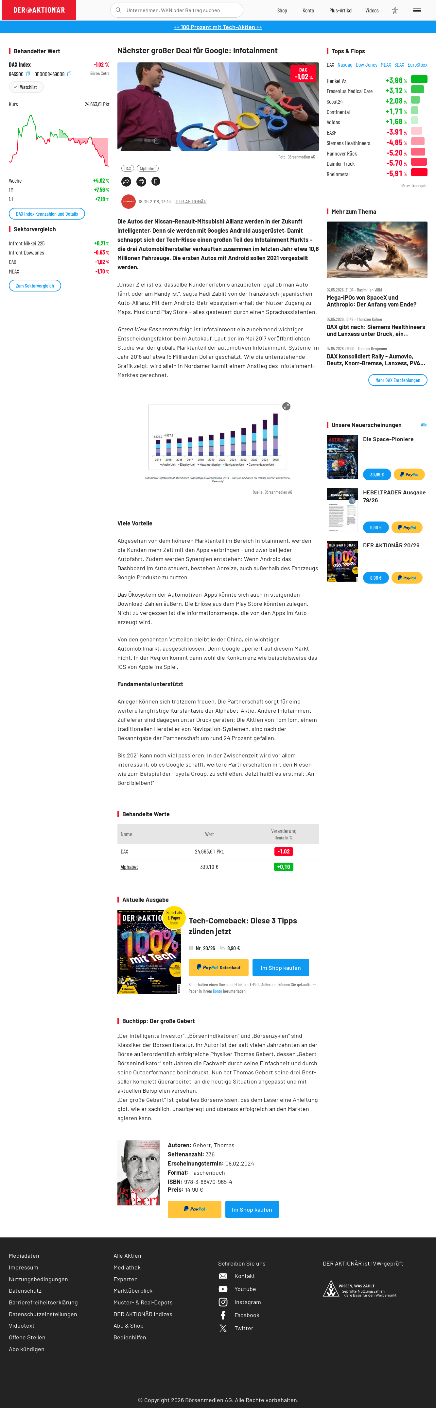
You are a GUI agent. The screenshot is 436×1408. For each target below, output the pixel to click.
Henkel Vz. (337, 80)
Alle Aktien (127, 1255)
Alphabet (148, 168)
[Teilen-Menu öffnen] (126, 182)
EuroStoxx (417, 64)
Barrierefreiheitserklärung (43, 1302)
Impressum (23, 1267)
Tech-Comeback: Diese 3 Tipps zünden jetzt (243, 926)
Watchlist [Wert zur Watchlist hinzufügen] (28, 87)
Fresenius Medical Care (350, 91)
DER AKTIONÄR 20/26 (391, 545)
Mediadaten (24, 1255)
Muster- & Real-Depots (143, 1302)
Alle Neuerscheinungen (416, 425)
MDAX (386, 64)
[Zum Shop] (282, 10)
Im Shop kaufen (281, 967)
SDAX (399, 64)
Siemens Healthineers (348, 143)
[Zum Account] (308, 10)
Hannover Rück (342, 153)
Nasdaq (345, 64)
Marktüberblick (132, 1290)
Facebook (238, 1314)
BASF (331, 132)
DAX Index (20, 64)
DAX (127, 168)
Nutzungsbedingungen (38, 1279)
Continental (338, 111)
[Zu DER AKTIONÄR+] (341, 10)
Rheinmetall (338, 174)
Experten (125, 1279)
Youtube (237, 1288)
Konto (217, 991)
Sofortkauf (218, 967)
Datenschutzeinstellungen (43, 1314)
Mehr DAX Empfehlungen (397, 380)
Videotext (22, 1325)
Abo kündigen (26, 1348)
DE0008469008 (52, 73)
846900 (19, 73)
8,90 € (376, 577)
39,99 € (377, 474)
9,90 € (376, 527)
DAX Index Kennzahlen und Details (47, 213)
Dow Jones (366, 64)
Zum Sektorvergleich (35, 285)
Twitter (235, 1328)
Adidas (333, 122)
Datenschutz (25, 1290)
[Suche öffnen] (118, 10)
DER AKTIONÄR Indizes (142, 1313)
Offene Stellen (27, 1337)
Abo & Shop (128, 1325)
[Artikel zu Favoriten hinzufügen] (155, 181)
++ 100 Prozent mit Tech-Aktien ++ (218, 26)
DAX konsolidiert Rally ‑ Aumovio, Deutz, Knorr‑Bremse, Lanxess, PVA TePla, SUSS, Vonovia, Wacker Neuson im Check (376, 359)
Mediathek (127, 1267)
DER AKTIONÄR (191, 201)
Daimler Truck (341, 163)
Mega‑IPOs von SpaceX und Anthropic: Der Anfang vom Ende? (371, 300)
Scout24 (334, 101)
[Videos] (372, 10)
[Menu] (415, 10)
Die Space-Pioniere (388, 438)
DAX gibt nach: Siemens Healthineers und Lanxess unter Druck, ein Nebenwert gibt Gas (376, 330)
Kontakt (236, 1275)
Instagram (239, 1301)
